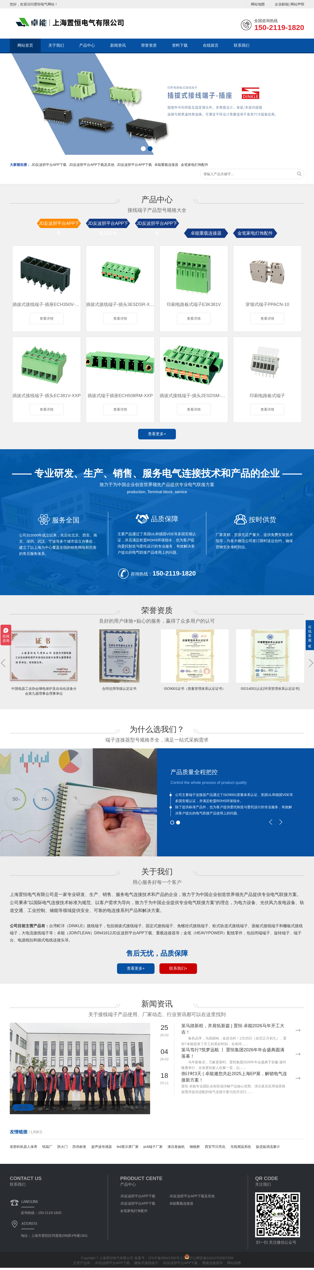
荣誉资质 (149, 45)
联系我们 (241, 45)
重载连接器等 (213, 1265)
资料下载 (180, 45)
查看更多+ (157, 436)
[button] (308, 104)
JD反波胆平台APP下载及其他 (91, 165)
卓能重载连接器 (166, 165)
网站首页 (25, 45)
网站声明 (297, 4)
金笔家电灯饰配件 (194, 165)
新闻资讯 (118, 45)
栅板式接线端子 (146, 1265)
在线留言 (211, 45)
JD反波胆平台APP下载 (48, 165)
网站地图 (258, 4)
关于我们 (56, 45)
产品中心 (87, 45)
